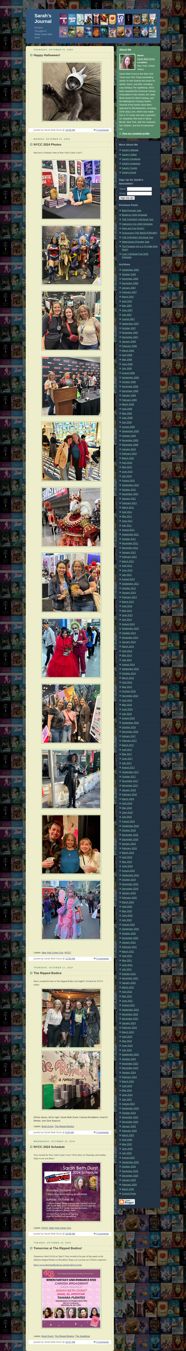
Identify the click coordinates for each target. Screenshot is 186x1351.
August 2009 (128, 427)
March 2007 (128, 297)
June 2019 (127, 866)
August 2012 (128, 579)
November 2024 (130, 1117)
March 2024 (128, 1081)
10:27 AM (70, 1342)
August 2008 (128, 373)
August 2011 (128, 530)
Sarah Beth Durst (146, 59)
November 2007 (130, 332)
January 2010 (129, 449)
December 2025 (130, 1175)
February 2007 (129, 292)
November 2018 (130, 835)
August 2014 (128, 664)
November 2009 (130, 440)
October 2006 (129, 274)
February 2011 (129, 503)
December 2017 (130, 785)
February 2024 (129, 1077)
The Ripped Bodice (64, 1126)
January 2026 (129, 1180)
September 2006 (130, 270)
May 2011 (127, 516)
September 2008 (130, 377)
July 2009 (127, 422)
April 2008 (127, 355)
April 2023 (127, 1036)
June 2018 (127, 812)
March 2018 (128, 799)
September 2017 (130, 772)
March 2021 (128, 951)
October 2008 (129, 382)
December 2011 (130, 548)
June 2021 (127, 965)
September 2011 (130, 534)
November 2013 (130, 637)
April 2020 (127, 906)
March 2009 (128, 404)
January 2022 (129, 983)
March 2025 (128, 1135)
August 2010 (128, 480)
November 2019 (130, 884)
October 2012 (129, 588)
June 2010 (127, 471)
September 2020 (130, 929)
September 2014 (130, 669)
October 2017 (129, 776)
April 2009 (127, 409)
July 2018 (127, 817)
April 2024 (127, 1086)
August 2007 (128, 319)
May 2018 (127, 808)
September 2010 (130, 485)
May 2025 (127, 1144)
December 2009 (130, 444)
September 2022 (130, 1010)
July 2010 (127, 476)
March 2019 (128, 852)
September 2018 (130, 826)
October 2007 (129, 328)
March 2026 (128, 1189)
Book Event (47, 1126)
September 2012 (130, 584)
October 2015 (129, 691)
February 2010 (129, 453)
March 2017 (128, 745)
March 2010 (128, 458)
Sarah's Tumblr (129, 168)
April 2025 (127, 1139)
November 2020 (130, 938)
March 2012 (128, 561)
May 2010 (127, 467)
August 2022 (128, 1005)
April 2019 (127, 857)
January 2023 (129, 1023)
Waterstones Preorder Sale (135, 242)
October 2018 (129, 830)
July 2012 (127, 575)
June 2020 (127, 915)
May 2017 (127, 754)
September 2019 (130, 875)
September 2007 (130, 323)
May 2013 (127, 610)
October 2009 (129, 436)
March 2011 (128, 507)
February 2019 (129, 848)
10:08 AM (70, 1234)
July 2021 (127, 969)
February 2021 (129, 947)
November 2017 (130, 781)
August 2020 (128, 924)
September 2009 (130, 431)
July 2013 (127, 619)
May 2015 (127, 687)
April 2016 (127, 700)
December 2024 (130, 1122)
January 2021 (129, 942)
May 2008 (127, 359)
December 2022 (130, 1018)
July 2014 (127, 660)
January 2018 (129, 790)
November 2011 (130, 543)
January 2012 (129, 552)
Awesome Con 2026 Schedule (137, 224)
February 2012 (129, 557)
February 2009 (129, 400)
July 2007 (127, 315)
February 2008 (129, 346)
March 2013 (128, 602)
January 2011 (129, 498)
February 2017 (129, 740)
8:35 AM (69, 1132)
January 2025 (129, 1126)
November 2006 (130, 279)
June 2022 (127, 1001)
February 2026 (129, 1184)
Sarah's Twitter (129, 154)
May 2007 (127, 305)
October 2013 (129, 633)
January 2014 (129, 642)
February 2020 (129, 897)
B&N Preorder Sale (131, 210)
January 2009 (129, 395)
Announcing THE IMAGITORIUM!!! (139, 233)
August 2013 (128, 624)
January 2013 (129, 592)
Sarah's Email (129, 172)
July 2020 (127, 920)
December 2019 (130, 889)
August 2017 (128, 767)
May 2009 (127, 413)
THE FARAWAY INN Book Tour (137, 219)
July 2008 (127, 368)
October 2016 (129, 727)
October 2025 (129, 1166)
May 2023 (127, 1041)
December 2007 (130, 337)
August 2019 (128, 870)
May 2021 (127, 960)
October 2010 (129, 489)
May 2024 (127, 1090)
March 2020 (128, 902)
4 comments (102, 1132)
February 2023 (129, 1027)
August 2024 (128, 1104)
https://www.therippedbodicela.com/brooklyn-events (58, 1265)
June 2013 (127, 615)
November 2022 (130, 1014)
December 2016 (130, 731)
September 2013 (130, 628)
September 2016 (130, 723)
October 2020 (129, 933)
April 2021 (127, 956)
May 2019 (127, 862)
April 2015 (127, 682)
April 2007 (127, 301)
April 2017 (127, 749)
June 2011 (127, 521)
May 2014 (127, 655)
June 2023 (127, 1045)
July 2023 (127, 1050)
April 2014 (127, 651)
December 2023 (130, 1068)
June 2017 (127, 758)
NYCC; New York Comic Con (56, 1228)
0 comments (102, 130)
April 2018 (127, 803)
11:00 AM (70, 958)
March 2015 (128, 678)
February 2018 (129, 794)
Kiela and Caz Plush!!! (133, 228)
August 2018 (128, 821)
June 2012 (127, 570)
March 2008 (128, 350)
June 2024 (127, 1095)
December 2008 (130, 391)
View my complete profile (135, 133)
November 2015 (130, 696)
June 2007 (127, 310)
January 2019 (129, 844)
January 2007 (129, 288)
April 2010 (127, 462)
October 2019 (129, 879)
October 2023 (129, 1059)
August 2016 (128, 718)
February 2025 (129, 1131)
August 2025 (128, 1157)
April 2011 (127, 512)
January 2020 (129, 893)
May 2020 (127, 911)
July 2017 (127, 763)
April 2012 (127, 565)
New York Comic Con (52, 952)
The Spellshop (82, 1336)
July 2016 (127, 714)
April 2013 (127, 606)
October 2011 (129, 539)
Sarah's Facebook (131, 159)
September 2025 (130, 1162)
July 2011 (127, 525)
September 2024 (130, 1108)
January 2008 (129, 341)
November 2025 (130, 1171)
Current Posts (129, 1193)
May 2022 (127, 996)
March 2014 (128, 646)
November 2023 (130, 1063)
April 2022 (127, 992)
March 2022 (128, 987)
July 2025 (127, 1153)
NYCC (67, 952)
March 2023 (128, 1032)
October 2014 (129, 673)
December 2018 (130, 839)
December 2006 (130, 283)
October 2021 (129, 974)
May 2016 (127, 705)
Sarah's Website (130, 150)
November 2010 (130, 494)
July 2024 (127, 1099)
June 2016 (127, 709)
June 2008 (127, 364)
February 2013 (129, 597)
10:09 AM (70, 130)
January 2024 (129, 1072)
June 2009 (127, 418)
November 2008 (130, 386)
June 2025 (127, 1149)
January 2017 (129, 736)
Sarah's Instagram (131, 163)
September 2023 (130, 1054)
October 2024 (129, 1113)
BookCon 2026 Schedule (134, 215)
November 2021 (130, 978)
